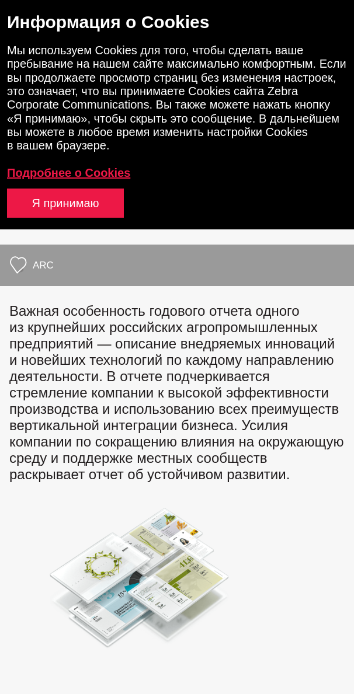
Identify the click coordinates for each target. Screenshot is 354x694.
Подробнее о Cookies (68, 172)
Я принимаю (65, 203)
